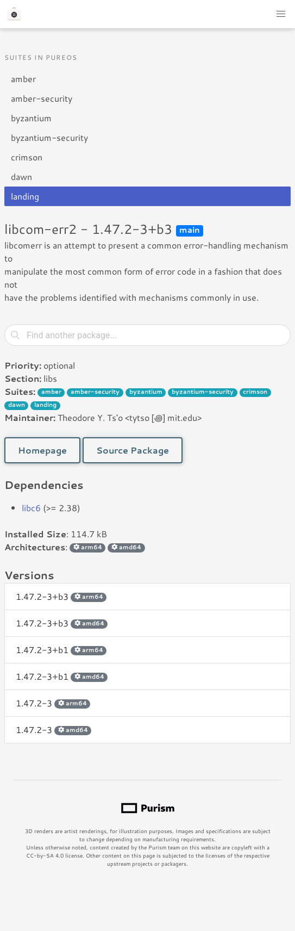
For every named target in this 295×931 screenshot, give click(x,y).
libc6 (31, 507)
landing (25, 196)
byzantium (31, 117)
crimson (26, 157)
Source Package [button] (132, 450)
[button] (281, 14)
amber (23, 78)
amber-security (41, 98)
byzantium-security (49, 137)
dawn (21, 176)
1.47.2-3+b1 (61, 649)
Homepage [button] (42, 450)
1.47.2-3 (53, 703)
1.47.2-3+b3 (61, 596)
